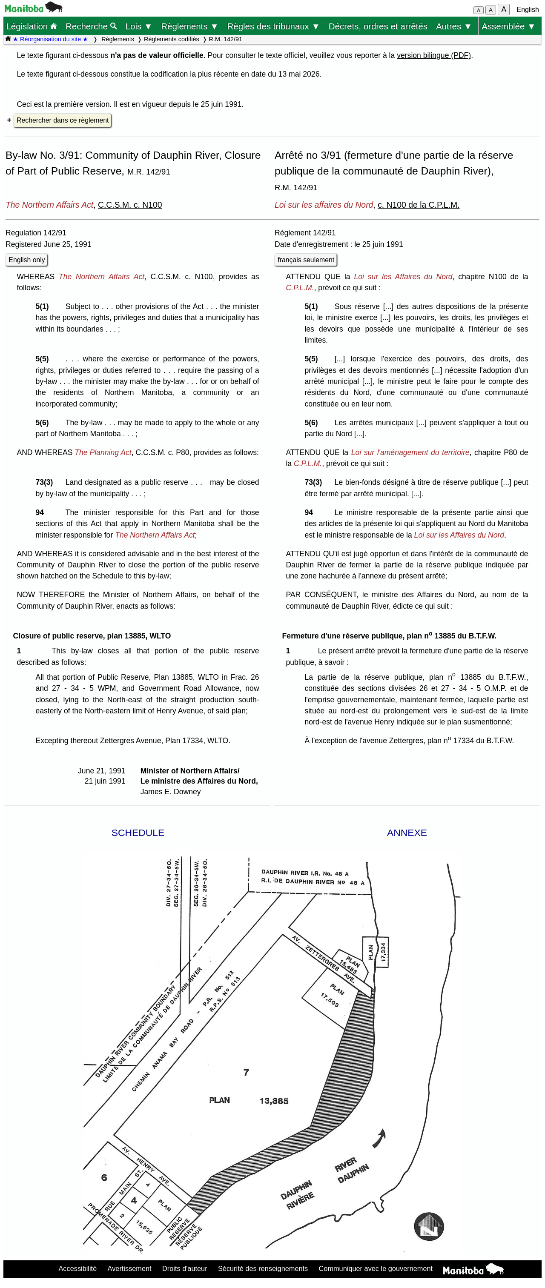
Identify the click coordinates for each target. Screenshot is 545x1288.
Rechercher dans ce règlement (63, 120)
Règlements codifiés (171, 39)
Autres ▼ (454, 26)
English (528, 9)
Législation (31, 26)
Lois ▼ (139, 26)
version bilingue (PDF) (434, 55)
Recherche (91, 26)
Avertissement (130, 1268)
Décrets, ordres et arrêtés (378, 26)
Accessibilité (77, 1268)
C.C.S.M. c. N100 (130, 204)
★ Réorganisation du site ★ (50, 39)
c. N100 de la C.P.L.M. (418, 204)
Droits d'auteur (184, 1268)
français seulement (306, 259)
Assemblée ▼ (509, 26)
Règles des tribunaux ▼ (273, 26)
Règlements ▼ (189, 26)
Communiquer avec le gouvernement (376, 1268)
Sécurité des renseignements (263, 1268)
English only (27, 259)
